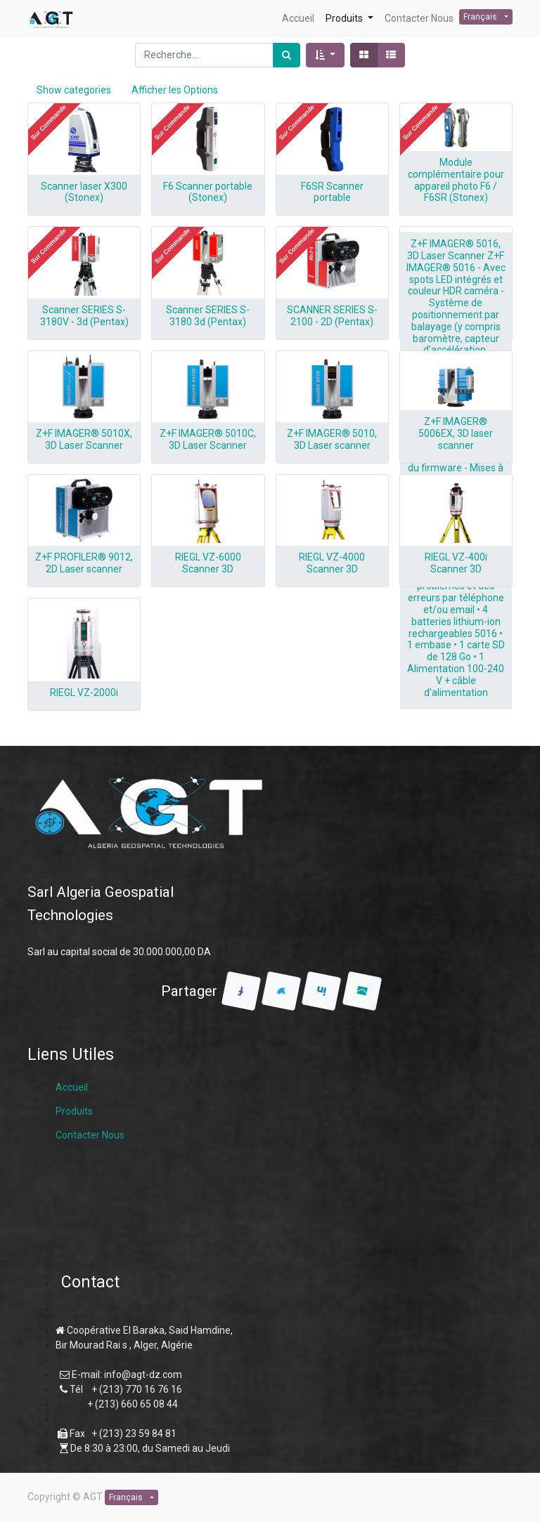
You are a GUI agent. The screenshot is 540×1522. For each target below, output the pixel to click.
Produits (74, 1111)
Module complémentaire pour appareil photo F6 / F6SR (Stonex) (456, 180)
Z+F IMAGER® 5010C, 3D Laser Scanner (208, 439)
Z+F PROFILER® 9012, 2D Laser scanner (84, 563)
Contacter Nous (90, 1135)
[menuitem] (298, 19)
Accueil (72, 1087)
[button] (325, 55)
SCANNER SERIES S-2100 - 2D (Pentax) (332, 315)
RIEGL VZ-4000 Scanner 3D (332, 563)
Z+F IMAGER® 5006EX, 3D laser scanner (455, 433)
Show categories (74, 90)
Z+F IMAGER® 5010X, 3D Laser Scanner (84, 439)
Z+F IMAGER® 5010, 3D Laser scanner (332, 439)
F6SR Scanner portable (332, 192)
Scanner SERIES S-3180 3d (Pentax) (208, 315)
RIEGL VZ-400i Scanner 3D (456, 563)
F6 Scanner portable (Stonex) (207, 192)
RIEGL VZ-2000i (84, 692)
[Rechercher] (286, 55)
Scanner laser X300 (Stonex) (84, 192)
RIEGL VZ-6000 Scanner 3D (208, 563)
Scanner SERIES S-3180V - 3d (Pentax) (84, 315)
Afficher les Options (174, 90)
